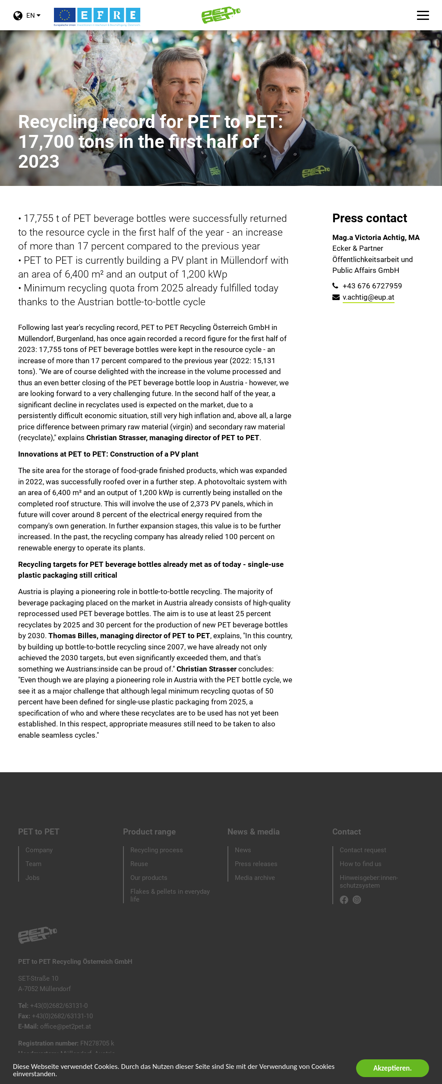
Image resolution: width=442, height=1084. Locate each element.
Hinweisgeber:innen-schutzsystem (369, 881)
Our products (148, 878)
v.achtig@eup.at (369, 297)
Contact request (363, 850)
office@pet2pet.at (65, 1026)
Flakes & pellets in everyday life (170, 895)
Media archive (255, 878)
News (243, 850)
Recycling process (156, 850)
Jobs (32, 878)
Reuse (139, 864)
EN (27, 21)
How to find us (361, 864)
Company (39, 850)
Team (33, 864)
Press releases (256, 864)
